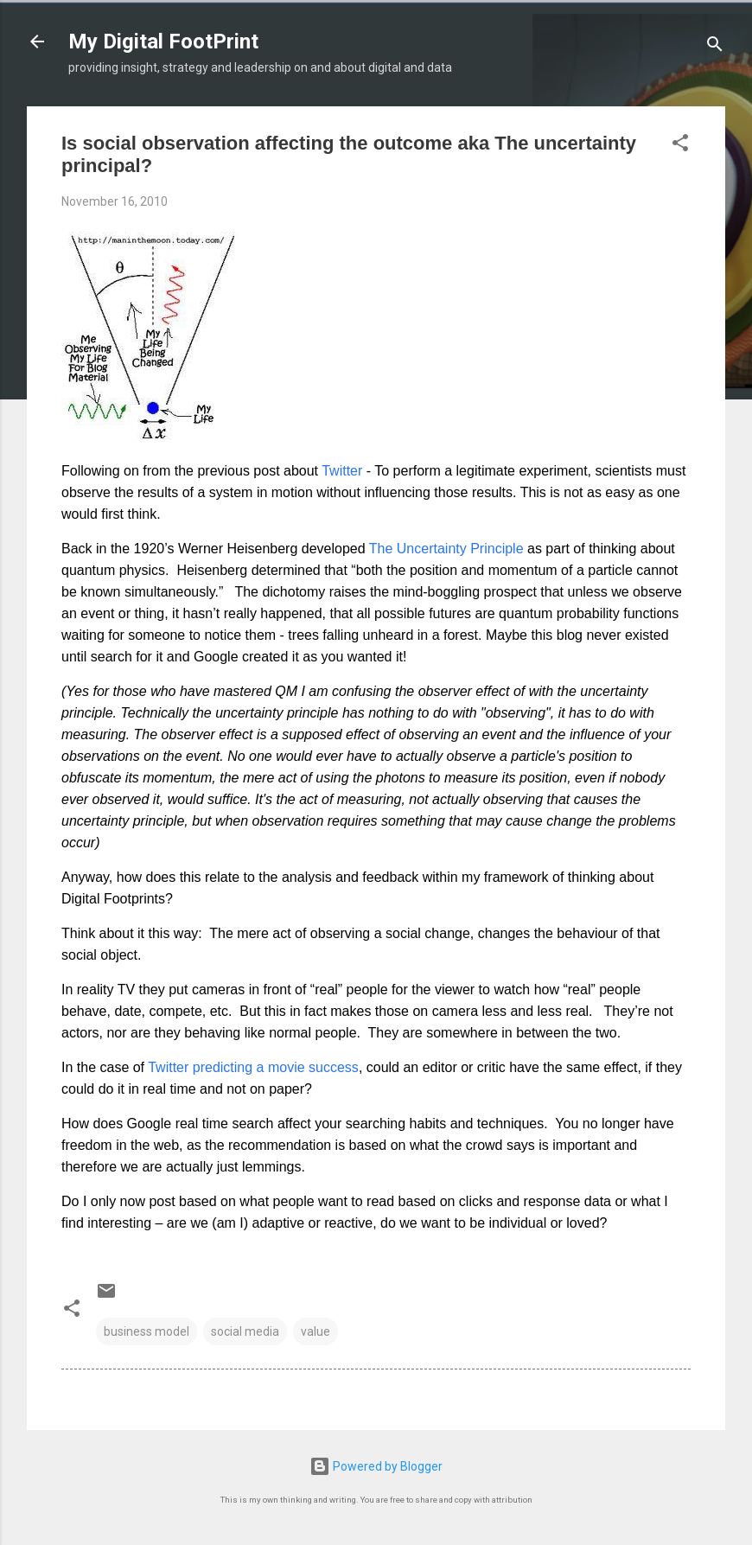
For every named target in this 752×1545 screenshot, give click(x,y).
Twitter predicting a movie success (253, 1067)
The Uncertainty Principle (446, 548)
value (315, 1331)
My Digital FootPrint (163, 41)
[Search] (714, 47)
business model (146, 1331)
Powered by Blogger (376, 1466)
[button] (680, 145)
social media (245, 1331)
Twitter (342, 470)
